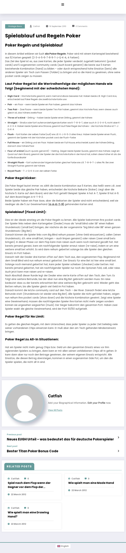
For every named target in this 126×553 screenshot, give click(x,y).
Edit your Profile (96, 402)
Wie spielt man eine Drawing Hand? (28, 513)
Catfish (36, 26)
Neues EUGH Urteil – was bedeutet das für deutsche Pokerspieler (51, 439)
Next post (12, 445)
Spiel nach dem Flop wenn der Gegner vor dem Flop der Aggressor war (29, 483)
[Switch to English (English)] (63, 544)
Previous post (14, 434)
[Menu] (62, 5)
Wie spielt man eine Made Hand (91, 481)
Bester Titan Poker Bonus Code (28, 450)
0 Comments (81, 26)
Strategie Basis (15, 26)
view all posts (55, 410)
